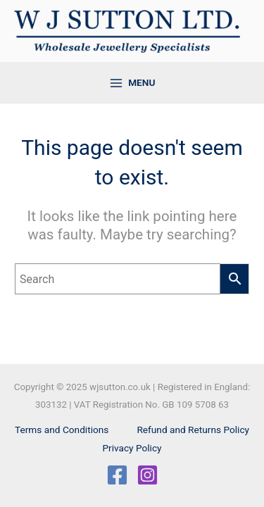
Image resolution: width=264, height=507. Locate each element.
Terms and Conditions (61, 429)
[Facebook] (117, 475)
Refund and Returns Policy (193, 429)
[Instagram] (147, 475)
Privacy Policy (131, 447)
